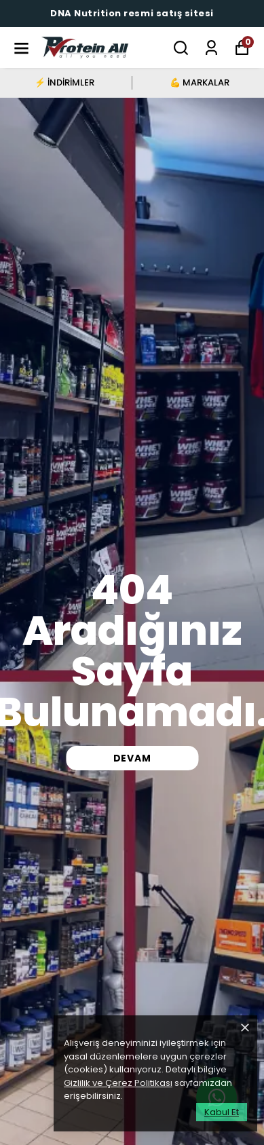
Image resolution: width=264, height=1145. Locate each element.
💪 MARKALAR (199, 82)
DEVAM (132, 758)
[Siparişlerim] (211, 47)
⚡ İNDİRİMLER (64, 82)
